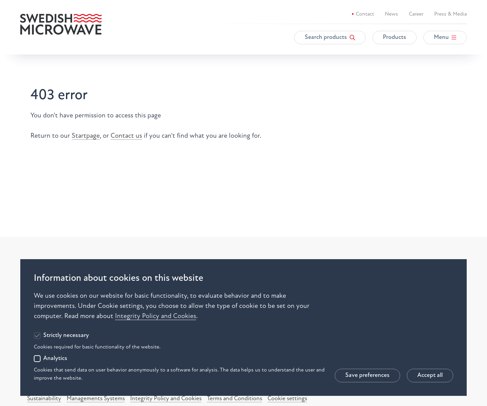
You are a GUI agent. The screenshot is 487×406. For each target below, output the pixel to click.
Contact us (126, 136)
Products (394, 38)
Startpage (86, 136)
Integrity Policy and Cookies (155, 316)
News (391, 14)
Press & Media (450, 14)
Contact (365, 14)
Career (416, 14)
